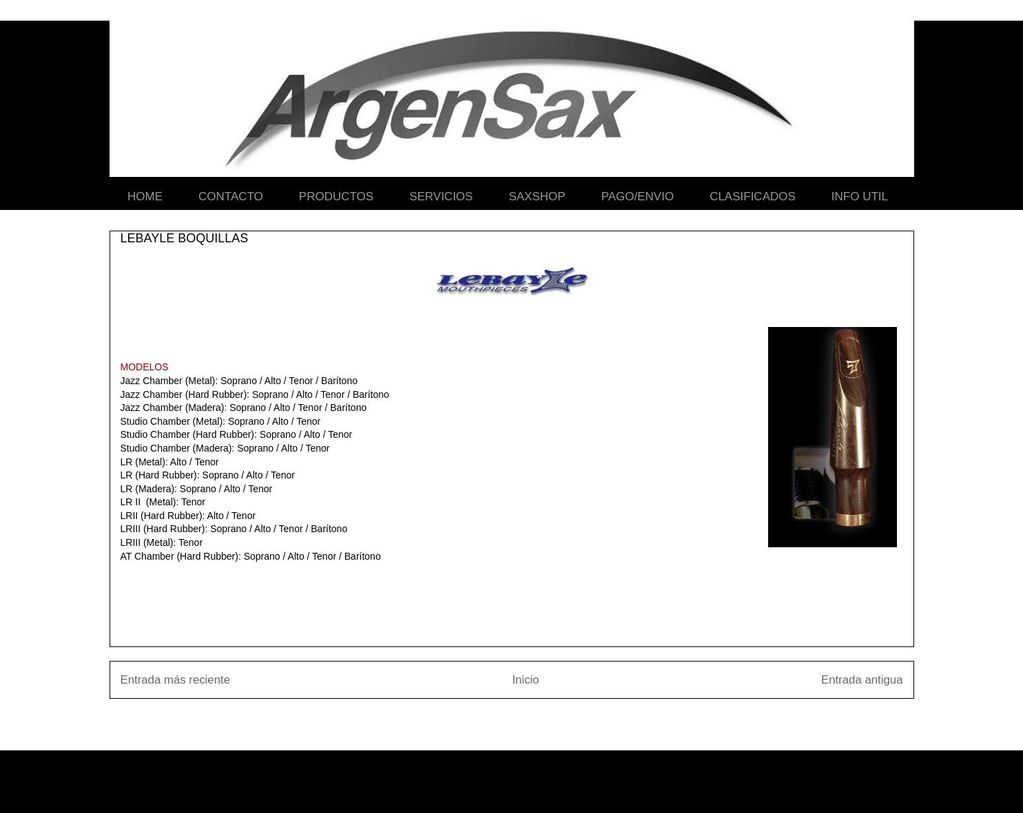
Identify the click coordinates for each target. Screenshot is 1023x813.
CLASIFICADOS (753, 196)
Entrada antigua (862, 679)
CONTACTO (230, 196)
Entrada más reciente (176, 679)
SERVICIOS (441, 196)
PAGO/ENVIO (637, 196)
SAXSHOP (536, 196)
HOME (145, 196)
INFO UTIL (859, 196)
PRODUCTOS (336, 196)
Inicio (525, 679)
